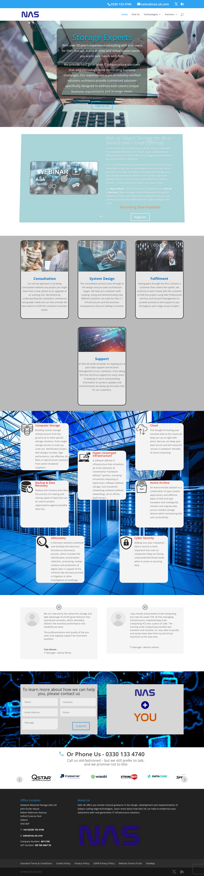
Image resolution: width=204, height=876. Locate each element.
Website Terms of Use (130, 863)
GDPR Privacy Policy (104, 863)
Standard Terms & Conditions (36, 863)
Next (184, 779)
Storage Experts (102, 39)
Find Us (136, 14)
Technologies (151, 14)
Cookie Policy (63, 863)
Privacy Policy (82, 863)
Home (124, 14)
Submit (81, 726)
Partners (169, 14)
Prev (19, 779)
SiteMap (150, 863)
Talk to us (102, 104)
